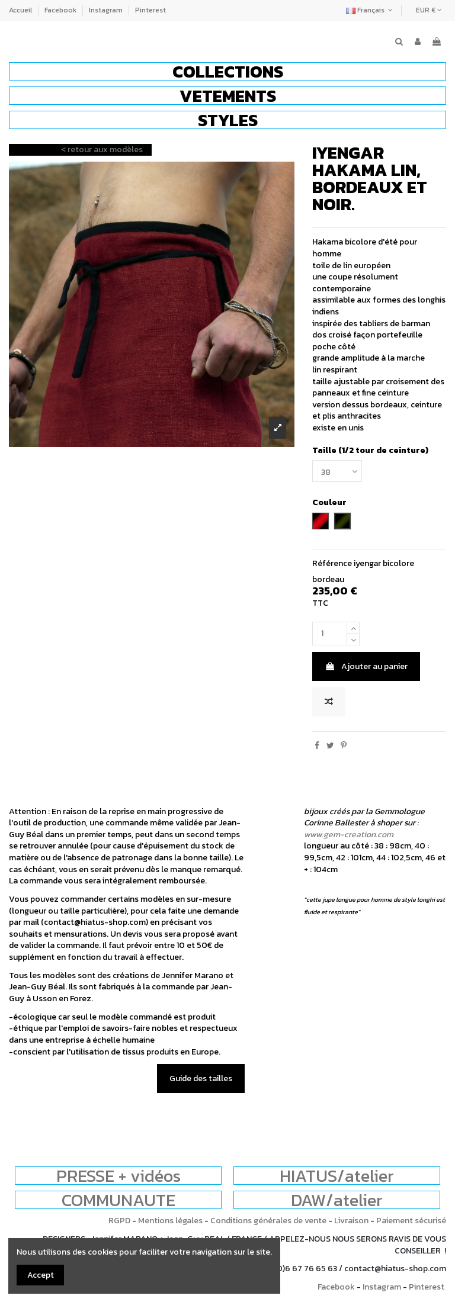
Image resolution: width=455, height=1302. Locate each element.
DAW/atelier (337, 1200)
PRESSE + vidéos (118, 1175)
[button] (227, 71)
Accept (40, 1275)
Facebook (61, 10)
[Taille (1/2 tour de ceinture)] (337, 471)
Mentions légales (170, 1220)
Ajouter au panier (366, 666)
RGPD (119, 1220)
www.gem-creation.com (348, 834)
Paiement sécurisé (411, 1220)
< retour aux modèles (102, 149)
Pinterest (150, 10)
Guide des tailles (200, 1078)
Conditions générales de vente (268, 1220)
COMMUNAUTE (118, 1200)
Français (370, 10)
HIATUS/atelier (337, 1175)
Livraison (351, 1220)
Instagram (106, 10)
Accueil (21, 10)
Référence (332, 564)
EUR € (429, 10)
